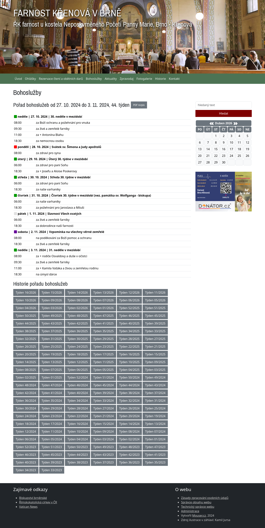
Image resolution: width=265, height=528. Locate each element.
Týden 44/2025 (26, 323)
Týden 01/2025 (52, 377)
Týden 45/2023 (52, 455)
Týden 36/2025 (77, 331)
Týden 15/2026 (52, 292)
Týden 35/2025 (103, 331)
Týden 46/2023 (26, 455)
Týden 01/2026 (103, 308)
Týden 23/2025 (103, 347)
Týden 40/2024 (77, 393)
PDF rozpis (139, 105)
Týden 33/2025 (155, 331)
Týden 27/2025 (155, 339)
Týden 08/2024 (129, 431)
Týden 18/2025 (77, 354)
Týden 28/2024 (77, 408)
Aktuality (111, 79)
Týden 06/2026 (129, 300)
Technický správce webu (197, 507)
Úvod (18, 79)
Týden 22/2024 (77, 416)
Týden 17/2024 (52, 424)
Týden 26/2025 (26, 347)
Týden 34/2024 (77, 401)
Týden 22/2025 (129, 347)
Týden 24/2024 (26, 416)
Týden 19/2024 (155, 416)
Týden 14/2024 (129, 424)
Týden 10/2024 (77, 431)
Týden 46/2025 (129, 316)
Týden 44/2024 (129, 385)
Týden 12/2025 (77, 362)
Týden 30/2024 (26, 408)
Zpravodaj (126, 79)
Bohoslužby (94, 79)
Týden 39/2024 (103, 393)
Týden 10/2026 (26, 300)
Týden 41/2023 (155, 455)
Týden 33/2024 (103, 401)
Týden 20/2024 (129, 416)
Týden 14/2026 (77, 292)
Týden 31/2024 (155, 401)
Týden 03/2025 (155, 370)
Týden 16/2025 (129, 354)
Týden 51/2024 (103, 377)
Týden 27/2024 (103, 408)
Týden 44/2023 (77, 455)
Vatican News (28, 507)
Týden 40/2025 (129, 323)
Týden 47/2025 (103, 316)
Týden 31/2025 (52, 339)
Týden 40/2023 (26, 462)
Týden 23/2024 (52, 416)
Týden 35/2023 (155, 462)
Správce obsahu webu (196, 502)
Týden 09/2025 (155, 362)
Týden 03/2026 (52, 308)
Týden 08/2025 (26, 370)
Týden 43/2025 (52, 323)
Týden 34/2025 (129, 331)
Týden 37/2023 (103, 462)
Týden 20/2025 (26, 354)
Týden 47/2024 (52, 385)
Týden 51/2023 (52, 447)
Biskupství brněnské (33, 498)
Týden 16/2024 (77, 424)
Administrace (190, 511)
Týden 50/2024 (129, 377)
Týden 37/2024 (155, 393)
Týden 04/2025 (129, 370)
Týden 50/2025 (26, 316)
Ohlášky (30, 79)
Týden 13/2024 (155, 424)
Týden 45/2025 (155, 316)
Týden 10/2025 (129, 362)
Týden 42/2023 (129, 455)
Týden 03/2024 (103, 439)
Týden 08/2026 (77, 300)
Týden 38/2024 (129, 393)
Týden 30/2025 (77, 339)
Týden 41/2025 (103, 323)
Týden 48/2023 (129, 447)
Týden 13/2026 (103, 292)
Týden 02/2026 (77, 308)
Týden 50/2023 (77, 447)
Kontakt (174, 79)
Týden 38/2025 (26, 331)
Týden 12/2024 (26, 431)
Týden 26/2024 (129, 408)
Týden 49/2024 (155, 377)
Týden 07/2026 (103, 300)
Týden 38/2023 (77, 462)
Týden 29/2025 (103, 339)
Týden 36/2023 (129, 462)
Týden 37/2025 (52, 331)
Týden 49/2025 (52, 316)
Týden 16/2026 (26, 292)
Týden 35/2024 (52, 401)
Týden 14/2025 (26, 362)
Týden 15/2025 (155, 354)
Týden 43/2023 (103, 455)
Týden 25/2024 (155, 408)
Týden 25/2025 (52, 347)
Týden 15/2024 (103, 424)
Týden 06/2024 (26, 439)
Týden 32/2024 (129, 401)
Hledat (223, 113)
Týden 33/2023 (52, 470)
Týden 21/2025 (155, 347)
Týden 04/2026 (26, 308)
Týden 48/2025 (77, 316)
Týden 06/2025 (77, 370)
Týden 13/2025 (52, 362)
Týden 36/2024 (26, 401)
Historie (160, 79)
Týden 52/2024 (77, 377)
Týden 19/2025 (52, 354)
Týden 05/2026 (155, 300)
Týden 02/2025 (26, 377)
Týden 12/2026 (129, 292)
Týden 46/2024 (77, 385)
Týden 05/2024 (52, 439)
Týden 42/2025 (77, 323)
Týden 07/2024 (155, 431)
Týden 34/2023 (26, 470)
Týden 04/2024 (77, 439)
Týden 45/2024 (103, 385)
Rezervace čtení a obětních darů (61, 79)
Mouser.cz (199, 515)
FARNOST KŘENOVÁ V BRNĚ (102, 16)
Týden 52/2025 (129, 308)
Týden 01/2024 (155, 439)
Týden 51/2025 (155, 308)
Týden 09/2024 (103, 431)
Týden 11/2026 (155, 292)
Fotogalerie (144, 79)
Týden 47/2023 (155, 447)
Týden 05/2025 (103, 370)
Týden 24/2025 (77, 347)
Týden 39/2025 (155, 323)
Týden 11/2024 (52, 431)
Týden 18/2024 (26, 424)
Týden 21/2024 (103, 416)
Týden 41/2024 (52, 393)
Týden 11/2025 (103, 362)
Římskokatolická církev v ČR (38, 502)
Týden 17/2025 (103, 354)
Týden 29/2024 (52, 408)
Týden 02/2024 (129, 439)
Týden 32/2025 (26, 339)
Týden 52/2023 (26, 447)
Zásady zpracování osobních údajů (204, 498)
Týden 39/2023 (52, 462)
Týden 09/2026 (52, 300)
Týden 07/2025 (52, 370)
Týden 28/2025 (129, 339)
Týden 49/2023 (103, 447)
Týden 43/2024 (155, 385)
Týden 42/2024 (26, 393)
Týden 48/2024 (26, 385)
